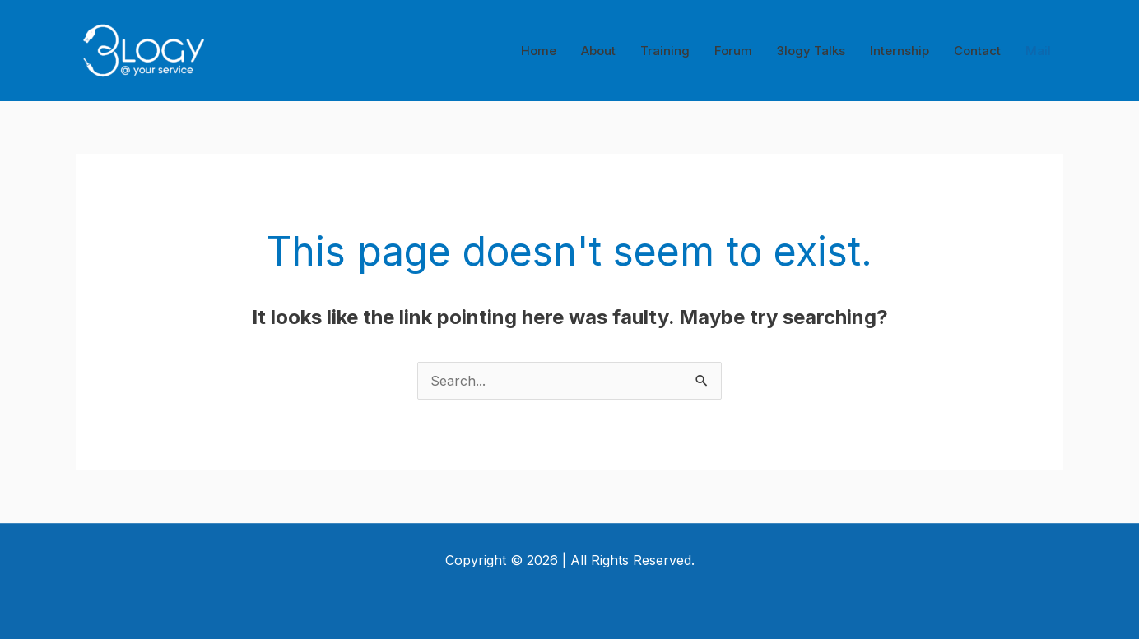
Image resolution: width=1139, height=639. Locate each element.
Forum (733, 50)
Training (665, 50)
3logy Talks (811, 50)
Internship (899, 50)
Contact (977, 50)
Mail (1038, 50)
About (598, 50)
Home (538, 50)
